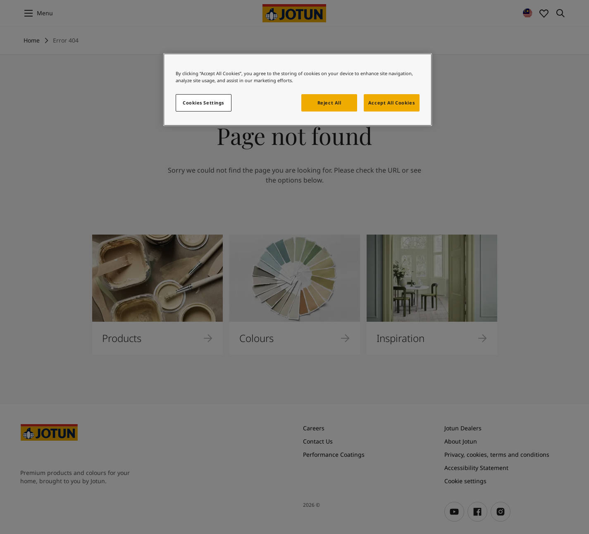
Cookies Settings (203, 103)
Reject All (329, 103)
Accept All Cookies (391, 103)
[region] (297, 89)
